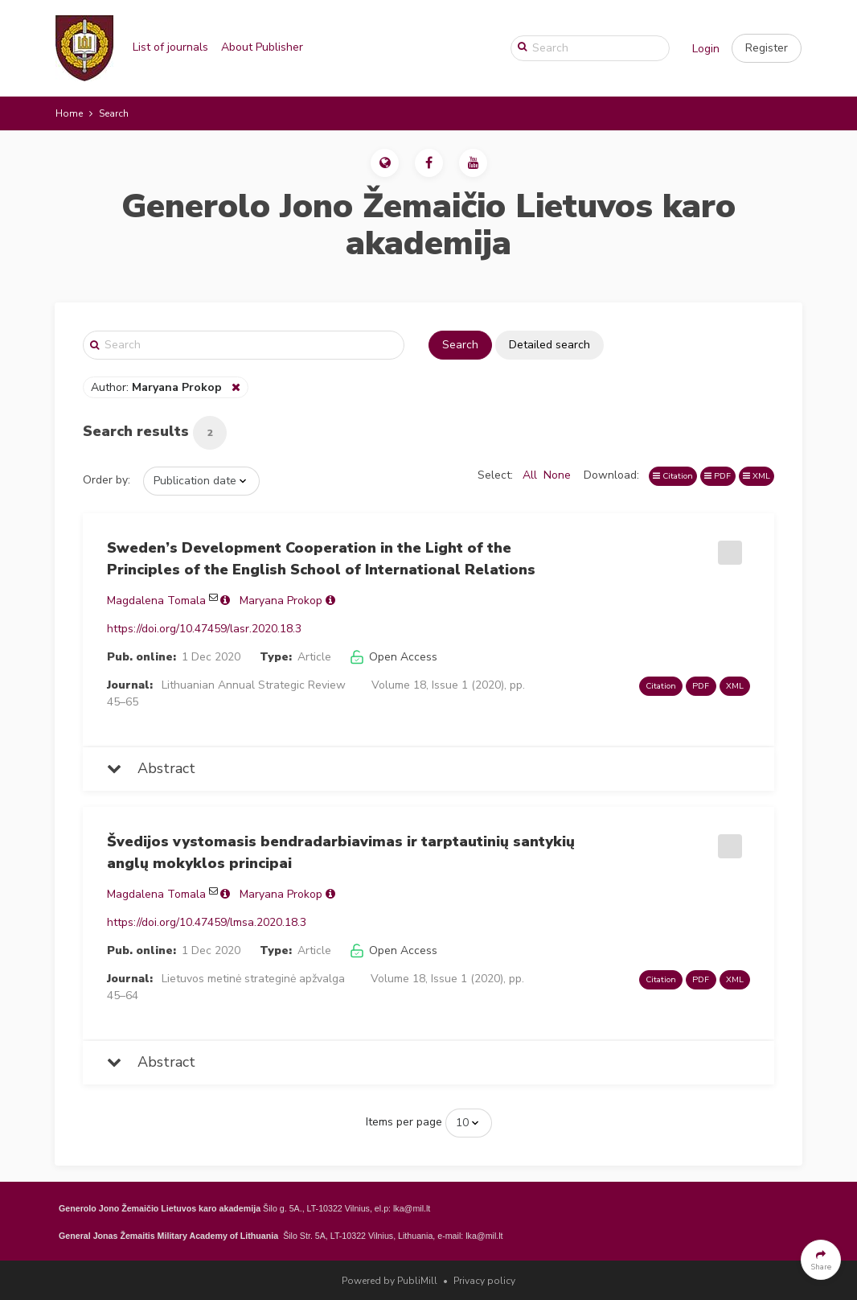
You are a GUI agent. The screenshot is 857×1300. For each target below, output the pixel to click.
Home (69, 113)
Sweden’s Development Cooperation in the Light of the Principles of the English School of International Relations (321, 558)
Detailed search (549, 344)
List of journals (170, 47)
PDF (717, 476)
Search (460, 344)
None (557, 475)
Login (706, 48)
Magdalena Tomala (156, 600)
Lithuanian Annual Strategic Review (254, 685)
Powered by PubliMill (389, 1280)
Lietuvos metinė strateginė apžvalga (253, 978)
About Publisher (262, 47)
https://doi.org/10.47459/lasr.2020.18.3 (204, 628)
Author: (158, 387)
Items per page (404, 1121)
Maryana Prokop (281, 600)
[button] (767, 48)
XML (756, 476)
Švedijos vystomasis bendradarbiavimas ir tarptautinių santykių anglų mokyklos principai (341, 852)
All (530, 475)
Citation (673, 476)
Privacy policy (484, 1280)
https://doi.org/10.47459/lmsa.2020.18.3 (206, 922)
